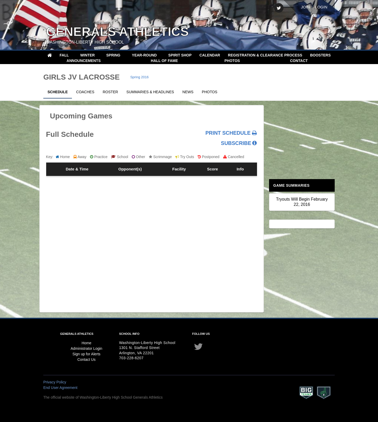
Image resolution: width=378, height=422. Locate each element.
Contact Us (86, 359)
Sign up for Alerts (86, 354)
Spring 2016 (139, 77)
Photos (209, 92)
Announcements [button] (84, 61)
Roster (110, 92)
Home (86, 343)
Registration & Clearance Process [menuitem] (265, 55)
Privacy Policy (54, 382)
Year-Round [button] (145, 55)
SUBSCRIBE (236, 143)
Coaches (85, 92)
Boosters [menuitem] (320, 55)
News (187, 92)
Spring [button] (114, 55)
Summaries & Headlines (150, 92)
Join (305, 7)
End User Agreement (60, 387)
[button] (115, 55)
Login (321, 7)
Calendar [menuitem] (210, 55)
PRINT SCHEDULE (231, 133)
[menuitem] (49, 55)
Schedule (58, 92)
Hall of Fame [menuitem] (164, 61)
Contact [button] (299, 61)
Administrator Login (86, 348)
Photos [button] (232, 61)
